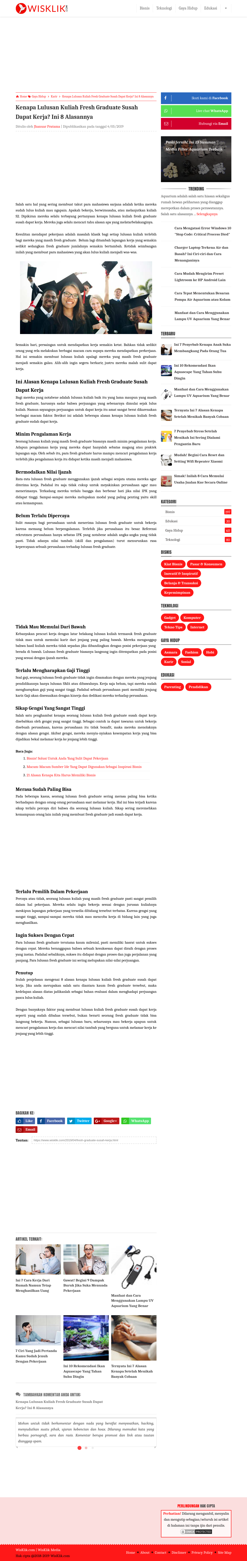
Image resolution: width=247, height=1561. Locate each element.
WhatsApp (135, 1121)
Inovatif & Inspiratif (181, 573)
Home (130, 1552)
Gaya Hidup (188, 8)
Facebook (50, 1121)
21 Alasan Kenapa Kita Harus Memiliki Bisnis (61, 775)
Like (24, 1121)
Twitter (78, 1121)
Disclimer (179, 1552)
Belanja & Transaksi (181, 583)
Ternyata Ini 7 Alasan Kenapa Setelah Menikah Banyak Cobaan (132, 1371)
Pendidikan (198, 687)
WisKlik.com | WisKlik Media (38, 1550)
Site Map (224, 1552)
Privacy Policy (202, 1552)
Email (25, 1129)
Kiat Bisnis (173, 564)
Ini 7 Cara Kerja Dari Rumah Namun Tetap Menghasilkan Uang (33, 1285)
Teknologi (164, 8)
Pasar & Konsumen (206, 564)
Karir (168, 662)
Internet (197, 627)
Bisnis (145, 8)
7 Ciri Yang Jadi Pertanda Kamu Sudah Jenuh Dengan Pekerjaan (36, 1356)
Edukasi (210, 8)
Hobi (210, 652)
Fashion (191, 652)
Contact (160, 1552)
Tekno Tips (173, 627)
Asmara (170, 652)
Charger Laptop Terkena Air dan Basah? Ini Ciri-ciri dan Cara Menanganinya (201, 253)
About (145, 1552)
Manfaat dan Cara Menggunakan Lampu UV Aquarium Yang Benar (132, 1300)
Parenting (172, 687)
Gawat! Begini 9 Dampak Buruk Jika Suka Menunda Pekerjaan (85, 1285)
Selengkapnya (207, 214)
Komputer (192, 618)
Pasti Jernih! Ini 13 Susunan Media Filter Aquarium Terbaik (194, 146)
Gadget (170, 618)
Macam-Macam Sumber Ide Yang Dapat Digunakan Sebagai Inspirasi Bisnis (84, 767)
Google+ (105, 1121)
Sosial (186, 662)
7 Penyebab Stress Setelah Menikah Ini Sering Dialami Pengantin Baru (197, 437)
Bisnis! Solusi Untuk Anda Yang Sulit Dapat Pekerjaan (67, 758)
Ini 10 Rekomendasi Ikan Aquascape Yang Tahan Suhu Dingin (84, 1371)
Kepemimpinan (177, 592)
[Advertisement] (123, 58)
